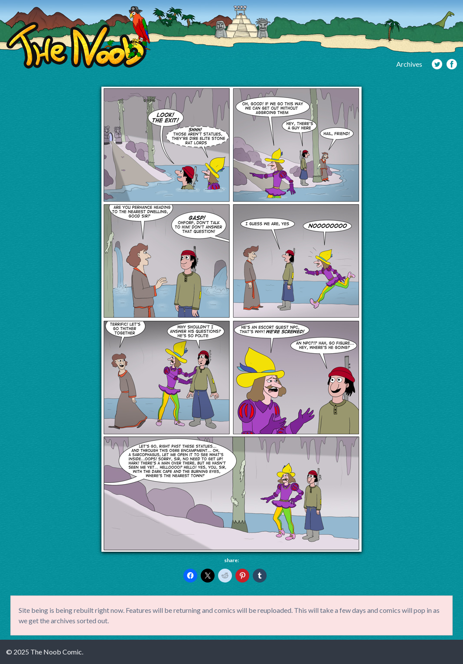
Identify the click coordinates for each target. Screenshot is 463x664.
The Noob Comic (78, 37)
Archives (409, 64)
